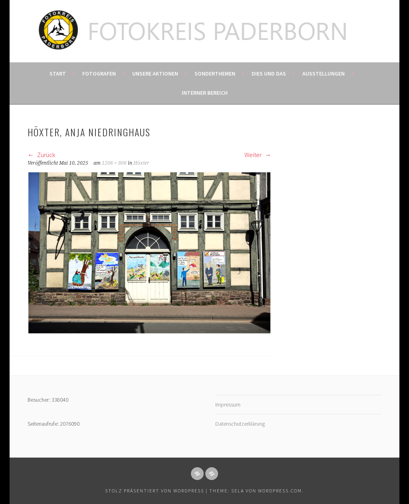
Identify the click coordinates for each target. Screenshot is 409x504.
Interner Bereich (205, 92)
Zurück (41, 155)
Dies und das (269, 73)
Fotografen (99, 73)
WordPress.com (280, 491)
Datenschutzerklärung (240, 423)
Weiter (257, 155)
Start (58, 73)
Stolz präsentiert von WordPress (154, 491)
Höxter (141, 163)
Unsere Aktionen (155, 73)
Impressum (227, 404)
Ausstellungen (323, 73)
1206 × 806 (114, 163)
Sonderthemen (215, 73)
